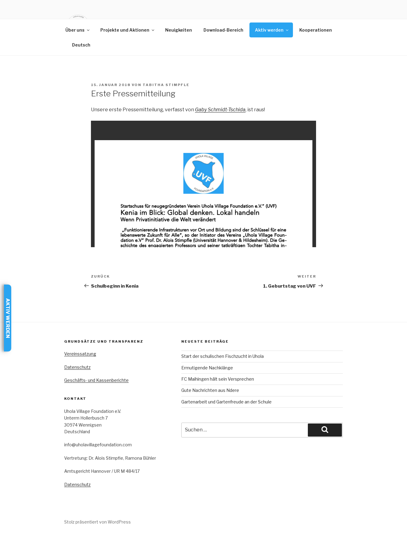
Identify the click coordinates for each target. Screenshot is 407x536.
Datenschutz (77, 367)
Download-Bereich (223, 30)
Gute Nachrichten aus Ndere (210, 390)
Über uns (77, 30)
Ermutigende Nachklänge (207, 367)
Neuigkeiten (178, 30)
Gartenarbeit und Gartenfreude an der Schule (226, 401)
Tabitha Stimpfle (166, 85)
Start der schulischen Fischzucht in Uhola (222, 356)
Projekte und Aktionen (127, 30)
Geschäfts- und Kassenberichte (96, 380)
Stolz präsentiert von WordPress (97, 521)
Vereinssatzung (80, 353)
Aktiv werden (272, 30)
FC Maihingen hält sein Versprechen (217, 379)
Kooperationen (315, 30)
